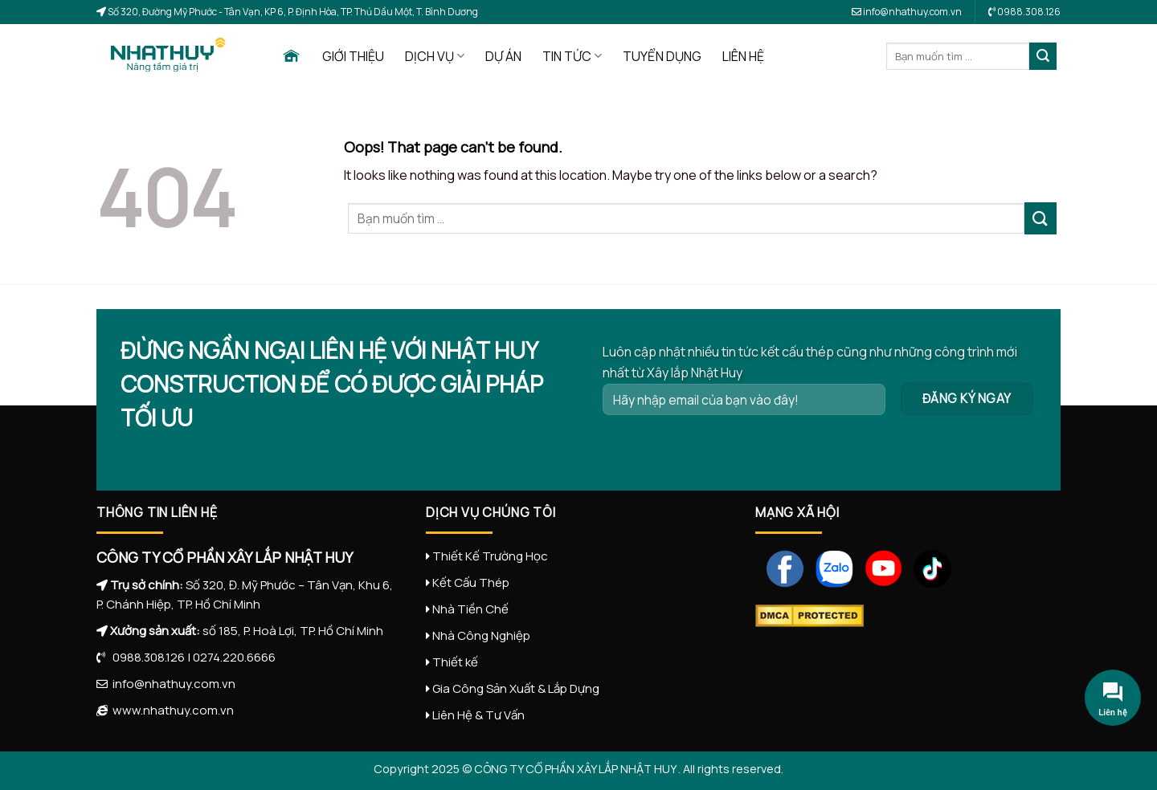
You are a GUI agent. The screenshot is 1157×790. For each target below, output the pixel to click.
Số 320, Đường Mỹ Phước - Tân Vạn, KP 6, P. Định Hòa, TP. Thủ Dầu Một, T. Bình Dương (292, 11)
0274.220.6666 (234, 657)
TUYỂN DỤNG (662, 56)
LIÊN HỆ (743, 56)
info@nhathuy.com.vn (907, 11)
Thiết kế (455, 662)
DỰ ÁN (503, 56)
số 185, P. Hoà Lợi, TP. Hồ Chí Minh (292, 630)
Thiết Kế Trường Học (490, 556)
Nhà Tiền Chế (470, 609)
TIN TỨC (572, 56)
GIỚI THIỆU (353, 56)
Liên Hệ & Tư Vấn (478, 715)
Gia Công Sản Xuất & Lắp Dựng (515, 688)
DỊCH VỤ (434, 56)
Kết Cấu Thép (470, 582)
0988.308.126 (145, 657)
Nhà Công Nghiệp (481, 635)
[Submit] (1043, 56)
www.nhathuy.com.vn (171, 710)
